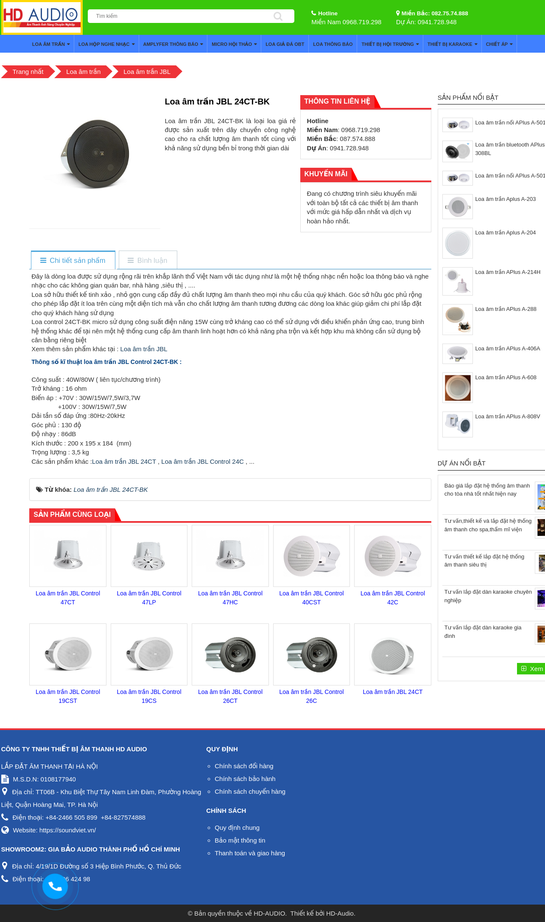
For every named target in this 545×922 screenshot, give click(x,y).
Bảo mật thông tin (240, 840)
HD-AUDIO (269, 913)
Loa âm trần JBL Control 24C (202, 461)
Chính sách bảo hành (245, 778)
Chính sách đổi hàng (244, 766)
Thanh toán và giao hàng (250, 853)
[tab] (72, 260)
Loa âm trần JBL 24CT (124, 461)
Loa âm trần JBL (143, 348)
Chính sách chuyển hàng (250, 791)
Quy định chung (237, 827)
